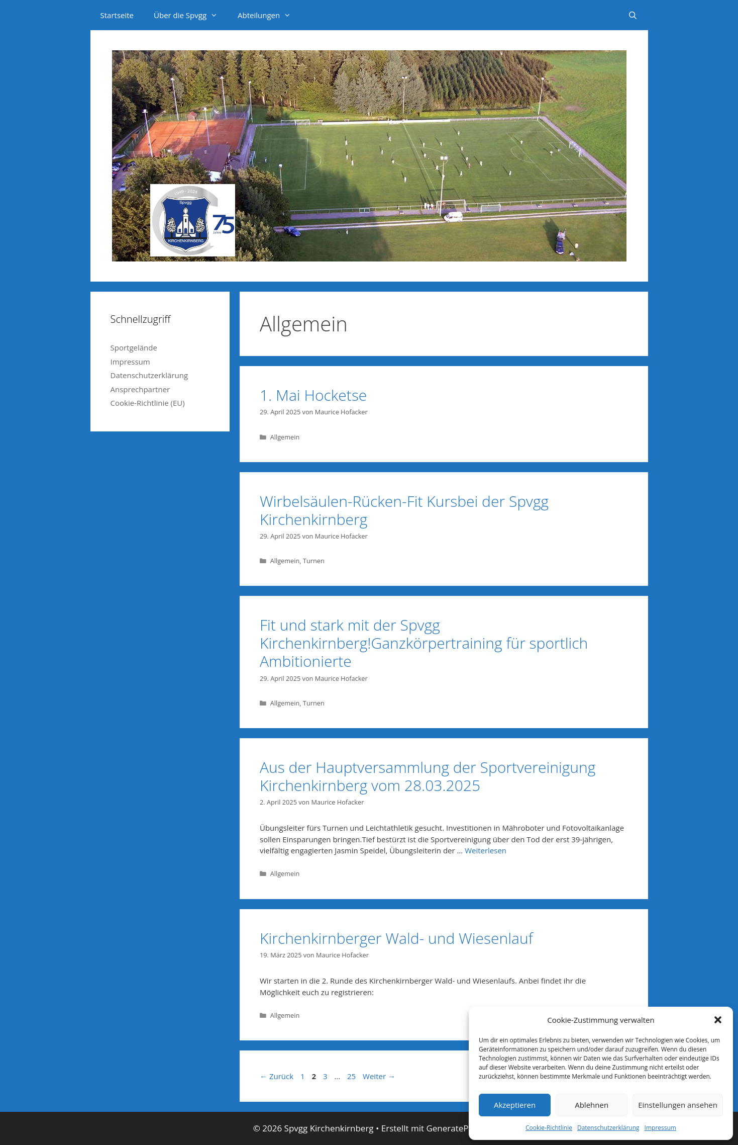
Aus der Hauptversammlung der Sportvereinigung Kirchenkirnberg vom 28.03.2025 (427, 776)
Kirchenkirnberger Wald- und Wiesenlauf (396, 938)
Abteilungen (269, 15)
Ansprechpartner (140, 389)
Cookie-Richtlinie (548, 1127)
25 (352, 1076)
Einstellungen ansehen (677, 1105)
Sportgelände (134, 347)
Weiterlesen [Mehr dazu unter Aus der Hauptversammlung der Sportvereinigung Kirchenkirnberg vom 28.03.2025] (485, 850)
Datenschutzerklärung (608, 1127)
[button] (718, 1020)
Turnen (314, 560)
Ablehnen (591, 1105)
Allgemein (285, 437)
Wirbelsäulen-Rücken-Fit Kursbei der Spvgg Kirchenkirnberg (404, 510)
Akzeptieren (515, 1105)
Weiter (379, 1076)
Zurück (276, 1076)
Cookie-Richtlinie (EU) (148, 403)
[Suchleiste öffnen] (633, 15)
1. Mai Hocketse (313, 395)
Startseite (117, 15)
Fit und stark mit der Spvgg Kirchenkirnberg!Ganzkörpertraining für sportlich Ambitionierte (424, 642)
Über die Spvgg (191, 15)
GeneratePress (455, 1128)
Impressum (660, 1127)
